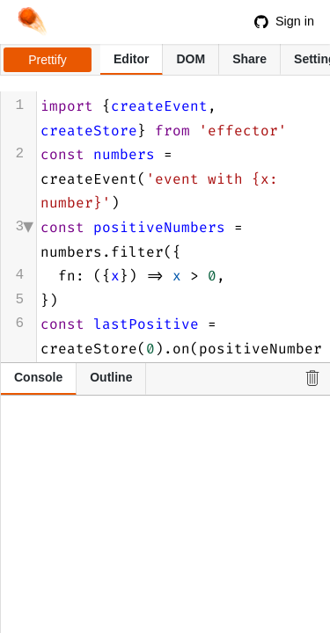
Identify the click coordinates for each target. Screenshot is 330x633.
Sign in (284, 21)
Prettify (47, 60)
